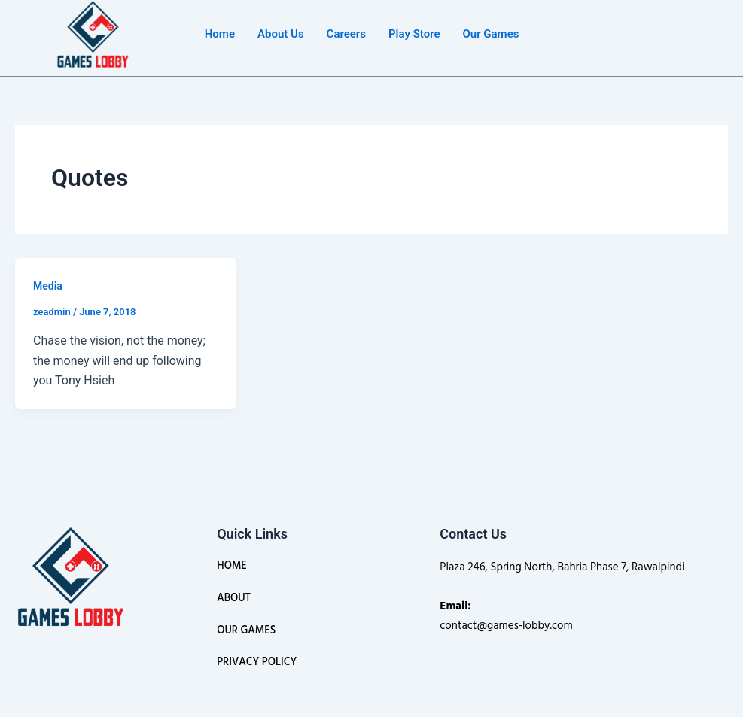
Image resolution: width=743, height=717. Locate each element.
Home (220, 34)
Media (47, 286)
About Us (280, 34)
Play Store (414, 34)
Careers (346, 34)
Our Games (490, 34)
